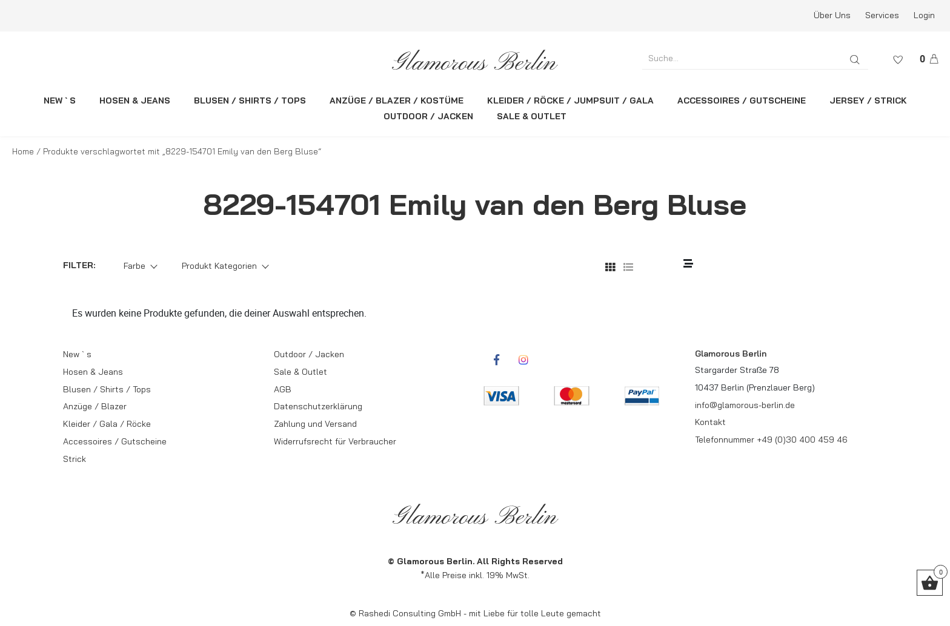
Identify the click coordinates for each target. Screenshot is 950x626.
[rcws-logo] (475, 60)
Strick (74, 458)
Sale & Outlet (300, 371)
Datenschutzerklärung (318, 406)
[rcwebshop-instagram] (523, 360)
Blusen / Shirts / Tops (107, 389)
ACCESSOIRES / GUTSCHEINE (741, 100)
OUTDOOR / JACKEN (428, 116)
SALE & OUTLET (531, 116)
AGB (282, 389)
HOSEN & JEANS (134, 100)
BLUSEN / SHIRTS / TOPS (250, 100)
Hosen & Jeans (93, 371)
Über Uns (832, 15)
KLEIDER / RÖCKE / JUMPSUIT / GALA (570, 100)
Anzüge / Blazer (95, 406)
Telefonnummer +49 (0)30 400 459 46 (771, 439)
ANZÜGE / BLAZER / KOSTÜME (396, 100)
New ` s (77, 354)
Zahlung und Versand (315, 423)
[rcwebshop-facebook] (496, 360)
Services (882, 15)
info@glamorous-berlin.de (745, 405)
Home (23, 151)
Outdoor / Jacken (309, 354)
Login (924, 15)
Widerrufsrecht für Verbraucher (335, 441)
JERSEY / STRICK (868, 100)
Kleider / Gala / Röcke (107, 423)
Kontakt (710, 422)
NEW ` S (60, 100)
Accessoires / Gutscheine (115, 441)
